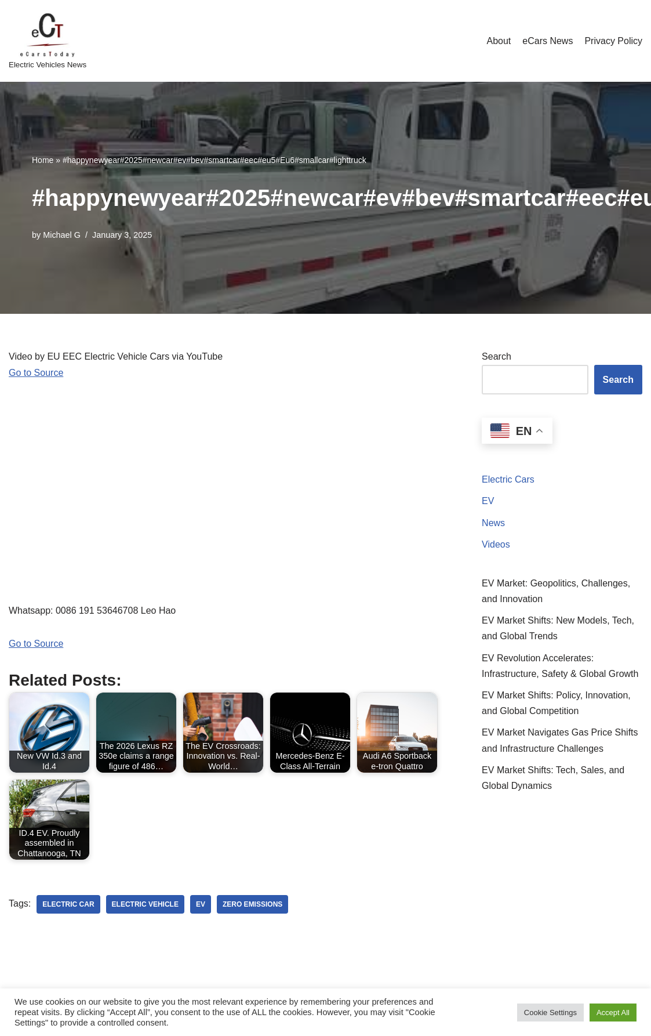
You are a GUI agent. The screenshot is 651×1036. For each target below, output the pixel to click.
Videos (496, 544)
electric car (68, 904)
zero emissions (252, 904)
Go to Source (36, 373)
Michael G (62, 235)
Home (42, 160)
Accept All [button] (613, 1012)
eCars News (547, 41)
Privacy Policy (613, 41)
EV (488, 501)
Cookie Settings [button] (550, 1012)
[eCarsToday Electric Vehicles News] (47, 40)
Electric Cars (508, 479)
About (498, 41)
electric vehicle (145, 904)
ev (200, 904)
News (493, 523)
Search (496, 356)
